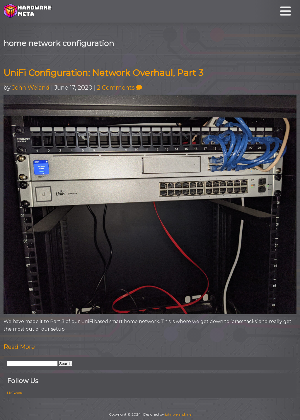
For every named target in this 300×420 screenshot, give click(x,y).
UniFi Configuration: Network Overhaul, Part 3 (103, 72)
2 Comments (119, 87)
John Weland (31, 87)
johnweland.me (178, 414)
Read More (19, 346)
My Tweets (14, 393)
